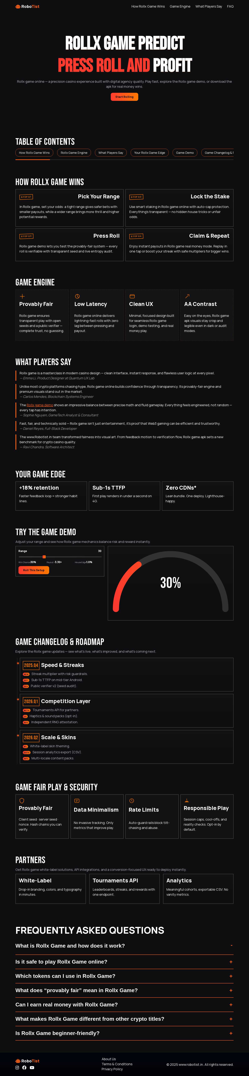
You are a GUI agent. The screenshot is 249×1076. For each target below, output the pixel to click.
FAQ (230, 6)
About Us (109, 1059)
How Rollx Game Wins (148, 6)
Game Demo (185, 153)
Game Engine (180, 6)
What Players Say (208, 6)
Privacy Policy (112, 1069)
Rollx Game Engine (74, 153)
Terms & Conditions (117, 1064)
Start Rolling (124, 97)
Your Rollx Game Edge (149, 153)
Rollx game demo (40, 405)
